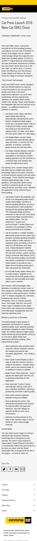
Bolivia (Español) (19, 530)
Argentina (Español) (9, 530)
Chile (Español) (13, 533)
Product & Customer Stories (14, 18)
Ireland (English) (22, 533)
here (32, 134)
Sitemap (11, 535)
